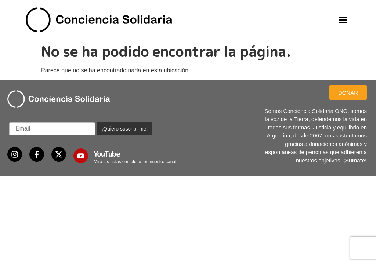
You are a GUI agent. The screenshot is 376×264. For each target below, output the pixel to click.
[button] (343, 19)
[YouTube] (80, 155)
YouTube (107, 153)
